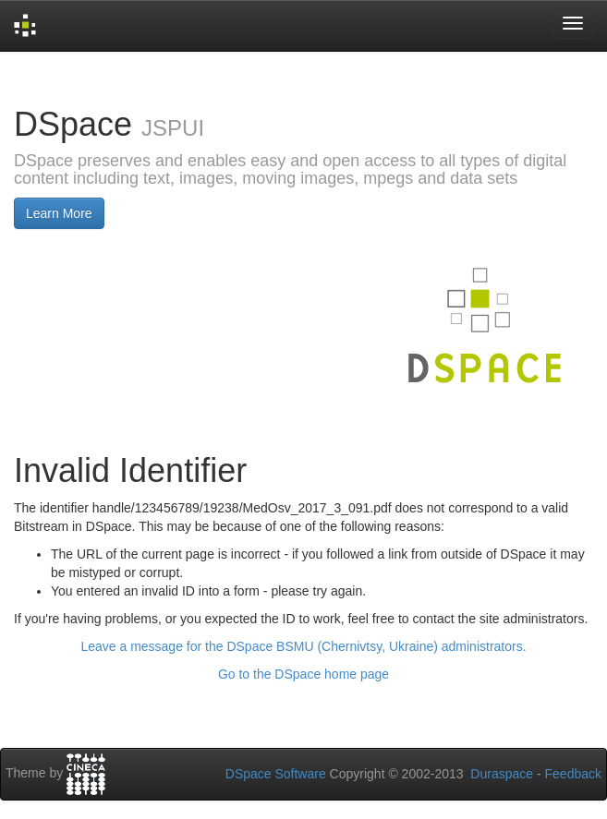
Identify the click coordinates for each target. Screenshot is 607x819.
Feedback (573, 773)
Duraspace (501, 773)
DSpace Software (275, 773)
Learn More (59, 213)
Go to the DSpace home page (303, 674)
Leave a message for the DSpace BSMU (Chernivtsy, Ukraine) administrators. (303, 646)
